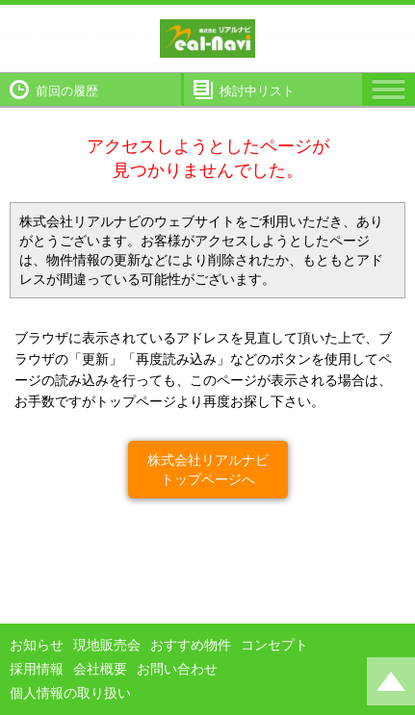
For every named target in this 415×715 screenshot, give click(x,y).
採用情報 (37, 669)
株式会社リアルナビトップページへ (208, 469)
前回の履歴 (67, 91)
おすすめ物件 (190, 644)
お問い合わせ (177, 669)
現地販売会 (107, 644)
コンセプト (274, 644)
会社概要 (100, 669)
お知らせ (37, 644)
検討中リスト (257, 91)
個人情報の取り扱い (70, 693)
